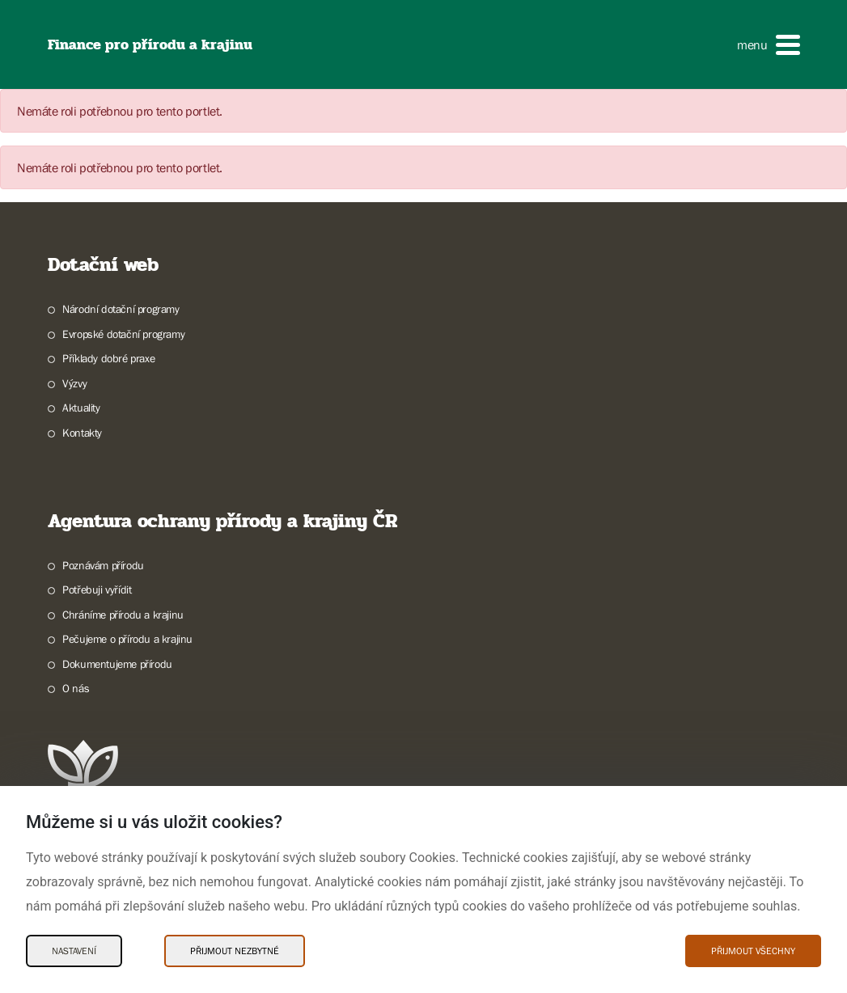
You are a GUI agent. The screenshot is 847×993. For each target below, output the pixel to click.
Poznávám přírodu (103, 565)
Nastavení (74, 951)
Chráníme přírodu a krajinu (123, 614)
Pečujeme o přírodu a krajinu (127, 638)
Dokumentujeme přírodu (117, 663)
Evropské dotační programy (123, 333)
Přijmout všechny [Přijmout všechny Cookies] (753, 951)
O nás (75, 688)
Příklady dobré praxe (108, 358)
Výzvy (74, 383)
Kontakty (82, 432)
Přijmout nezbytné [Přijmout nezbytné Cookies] (234, 951)
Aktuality (81, 407)
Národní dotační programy (120, 308)
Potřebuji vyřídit (96, 589)
